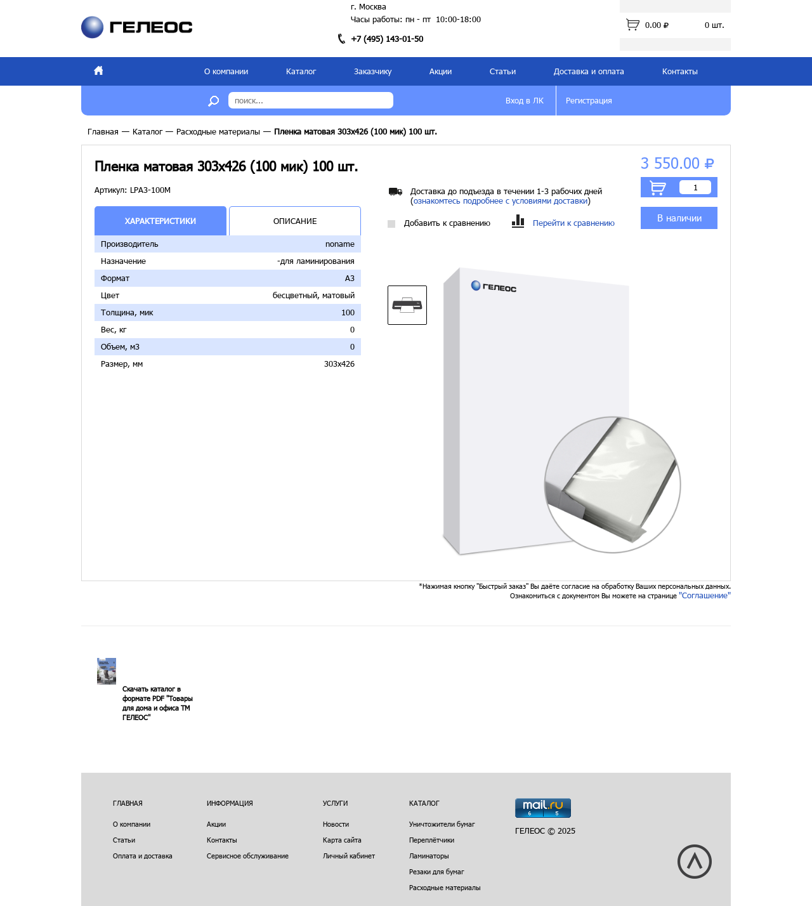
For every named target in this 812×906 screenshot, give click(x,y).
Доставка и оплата (589, 71)
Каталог (301, 71)
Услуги (335, 803)
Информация (230, 803)
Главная (103, 131)
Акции (440, 71)
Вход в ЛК (525, 100)
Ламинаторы (429, 855)
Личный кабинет (349, 855)
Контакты (680, 71)
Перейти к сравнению (563, 223)
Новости (336, 824)
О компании (226, 71)
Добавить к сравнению (439, 223)
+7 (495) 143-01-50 (387, 39)
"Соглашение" (705, 595)
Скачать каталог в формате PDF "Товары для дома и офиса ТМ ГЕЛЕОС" (157, 703)
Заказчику (372, 71)
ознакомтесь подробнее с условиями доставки (500, 200)
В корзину (658, 187)
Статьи (503, 71)
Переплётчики (431, 840)
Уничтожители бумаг (442, 824)
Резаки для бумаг (436, 871)
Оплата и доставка (143, 855)
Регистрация (589, 100)
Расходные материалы (218, 131)
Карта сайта (342, 840)
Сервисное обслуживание (248, 855)
